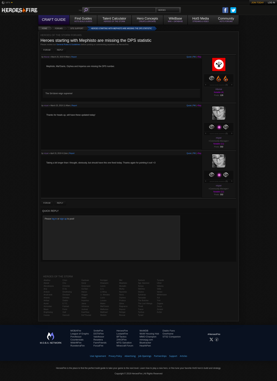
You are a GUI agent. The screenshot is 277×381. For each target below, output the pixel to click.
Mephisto (123, 283)
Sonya (140, 286)
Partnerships (160, 356)
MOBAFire (75, 330)
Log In (271, 2)
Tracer (140, 309)
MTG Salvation (124, 342)
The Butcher (143, 300)
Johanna (85, 306)
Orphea (122, 298)
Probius (122, 300)
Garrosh (66, 315)
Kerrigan (104, 280)
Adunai (46, 57)
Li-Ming (103, 292)
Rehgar (122, 312)
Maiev (102, 303)
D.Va (65, 289)
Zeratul (160, 309)
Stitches (141, 289)
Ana (45, 289)
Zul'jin (159, 312)
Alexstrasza (49, 286)
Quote (189, 57)
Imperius (85, 300)
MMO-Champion (148, 336)
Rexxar (122, 315)
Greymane (85, 286)
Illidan (84, 298)
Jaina (83, 303)
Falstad (66, 306)
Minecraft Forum (124, 345)
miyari (46, 105)
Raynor (122, 309)
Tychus (141, 312)
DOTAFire (98, 333)
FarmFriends (100, 342)
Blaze (46, 309)
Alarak (46, 283)
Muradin (122, 286)
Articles (183, 356)
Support (173, 356)
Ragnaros (123, 306)
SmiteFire (98, 330)
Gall (64, 312)
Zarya (159, 306)
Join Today (257, 2)
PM (194, 57)
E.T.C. (65, 303)
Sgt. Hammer (143, 283)
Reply (60, 50)
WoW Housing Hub (149, 333)
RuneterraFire (77, 345)
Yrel (158, 300)
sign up (63, 219)
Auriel (46, 303)
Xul (158, 298)
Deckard (66, 295)
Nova (121, 295)
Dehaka (66, 298)
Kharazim (104, 283)
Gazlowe (85, 280)
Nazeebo (123, 292)
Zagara (160, 303)
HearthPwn (145, 345)
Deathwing (67, 292)
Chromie (66, 286)
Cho (64, 283)
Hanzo (84, 292)
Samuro (141, 280)
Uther (159, 283)
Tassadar (142, 298)
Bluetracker (145, 342)
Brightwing (48, 312)
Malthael (104, 312)
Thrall (140, 306)
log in (54, 219)
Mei (120, 280)
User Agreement (98, 356)
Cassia (47, 315)
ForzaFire (98, 345)
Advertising (130, 356)
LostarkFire (122, 333)
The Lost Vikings (145, 303)
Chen (65, 280)
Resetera (98, 339)
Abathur (47, 280)
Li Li (102, 289)
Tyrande (160, 280)
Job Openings (144, 356)
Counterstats (77, 339)
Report (74, 57)
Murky (121, 289)
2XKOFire (121, 339)
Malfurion (104, 309)
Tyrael (140, 315)
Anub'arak (48, 295)
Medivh (103, 315)
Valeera (160, 286)
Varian (159, 292)
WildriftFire (75, 342)
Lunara (103, 300)
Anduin (47, 292)
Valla (159, 289)
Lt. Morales (105, 295)
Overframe (168, 333)
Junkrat (84, 309)
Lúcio (102, 298)
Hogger (84, 295)
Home (44, 28)
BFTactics (121, 336)
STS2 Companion (172, 336)
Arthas (46, 300)
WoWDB (144, 330)
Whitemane (162, 295)
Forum (46, 50)
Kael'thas (85, 312)
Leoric (103, 286)
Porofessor (76, 336)
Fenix (65, 309)
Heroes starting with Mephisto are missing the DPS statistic (121, 28)
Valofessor (98, 336)
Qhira (121, 303)
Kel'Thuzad (86, 315)
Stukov (141, 292)
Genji (83, 283)
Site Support (76, 28)
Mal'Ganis (104, 306)
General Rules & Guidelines (69, 44)
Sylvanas (142, 295)
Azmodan (48, 306)
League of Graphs (79, 333)
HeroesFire (122, 330)
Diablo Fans (169, 330)
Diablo (65, 300)
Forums (59, 28)
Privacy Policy (115, 356)
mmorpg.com (146, 339)
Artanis (47, 298)
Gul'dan (84, 289)
